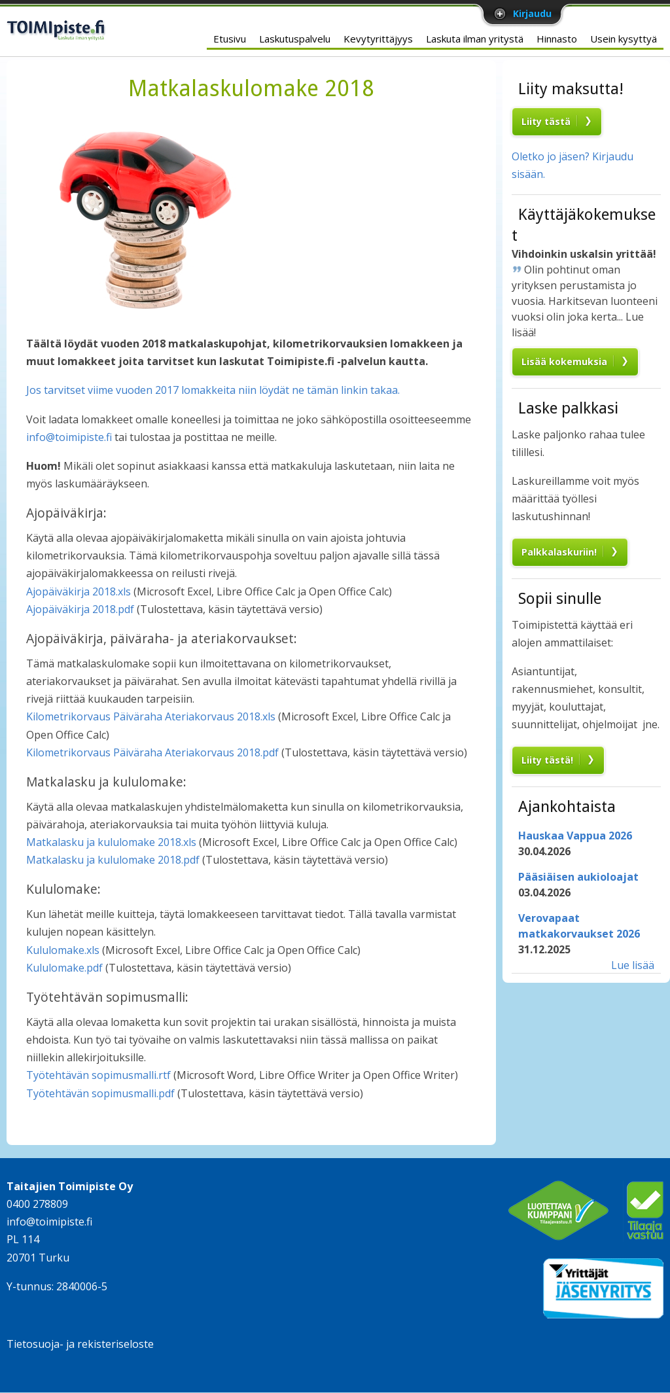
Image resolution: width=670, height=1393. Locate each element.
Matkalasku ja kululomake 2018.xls (111, 842)
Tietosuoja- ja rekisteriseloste (80, 1344)
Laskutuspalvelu (294, 38)
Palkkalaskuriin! (559, 552)
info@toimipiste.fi (69, 437)
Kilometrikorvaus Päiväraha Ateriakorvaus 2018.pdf (152, 752)
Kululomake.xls (62, 950)
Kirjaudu (532, 13)
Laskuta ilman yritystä (474, 38)
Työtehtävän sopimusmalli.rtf (98, 1075)
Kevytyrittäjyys (378, 38)
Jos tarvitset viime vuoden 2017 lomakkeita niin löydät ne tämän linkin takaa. (213, 390)
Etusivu (229, 38)
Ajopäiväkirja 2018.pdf (80, 609)
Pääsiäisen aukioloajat (578, 877)
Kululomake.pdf (64, 968)
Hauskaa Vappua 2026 (575, 835)
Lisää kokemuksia (564, 361)
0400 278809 (37, 1204)
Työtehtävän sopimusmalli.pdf (100, 1093)
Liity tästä (546, 121)
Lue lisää (632, 965)
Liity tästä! (547, 760)
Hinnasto (557, 38)
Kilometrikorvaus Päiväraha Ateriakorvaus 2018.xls (150, 716)
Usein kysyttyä (623, 38)
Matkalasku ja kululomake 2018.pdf (113, 860)
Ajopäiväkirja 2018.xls (78, 591)
